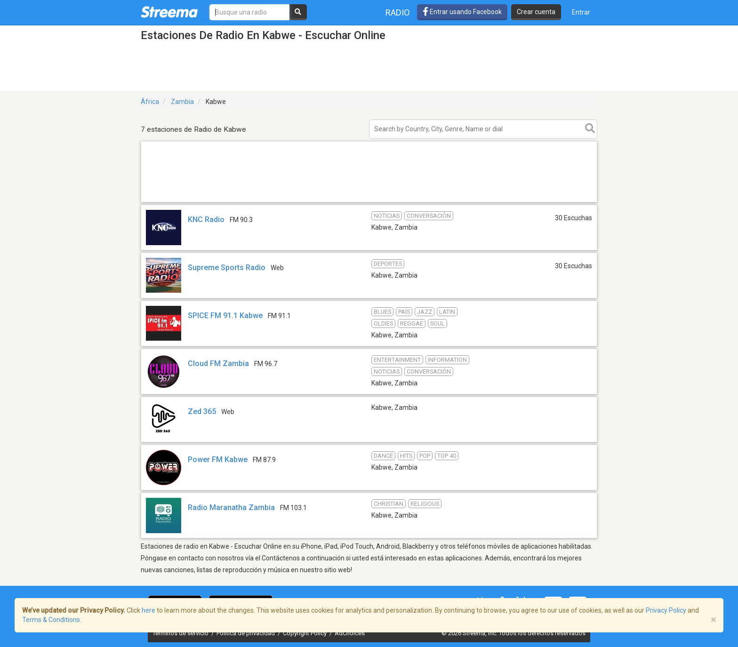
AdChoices (350, 633)
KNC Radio (206, 219)
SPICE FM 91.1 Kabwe (225, 315)
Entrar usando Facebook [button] (462, 12)
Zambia (182, 101)
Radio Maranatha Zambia (231, 507)
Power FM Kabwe (218, 459)
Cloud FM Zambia (218, 363)
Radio (397, 12)
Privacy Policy (666, 610)
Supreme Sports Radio (226, 267)
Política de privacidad (246, 633)
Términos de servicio (181, 633)
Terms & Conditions (51, 619)
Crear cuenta (536, 12)
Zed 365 (202, 411)
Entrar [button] (581, 12)
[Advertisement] (369, 201)
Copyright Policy (305, 633)
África (150, 101)
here (148, 610)
